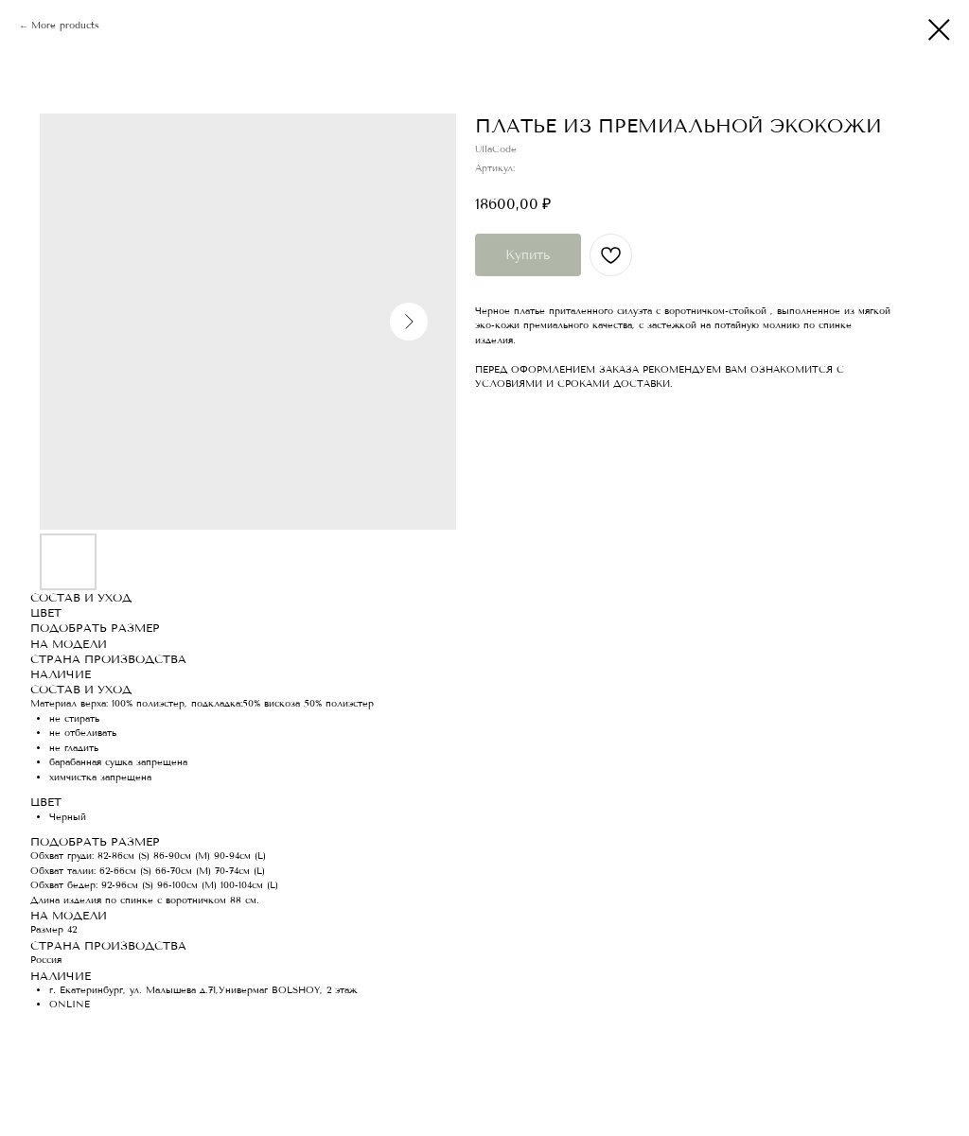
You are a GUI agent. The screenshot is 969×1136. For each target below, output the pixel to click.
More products (65, 25)
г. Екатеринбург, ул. (95, 990)
